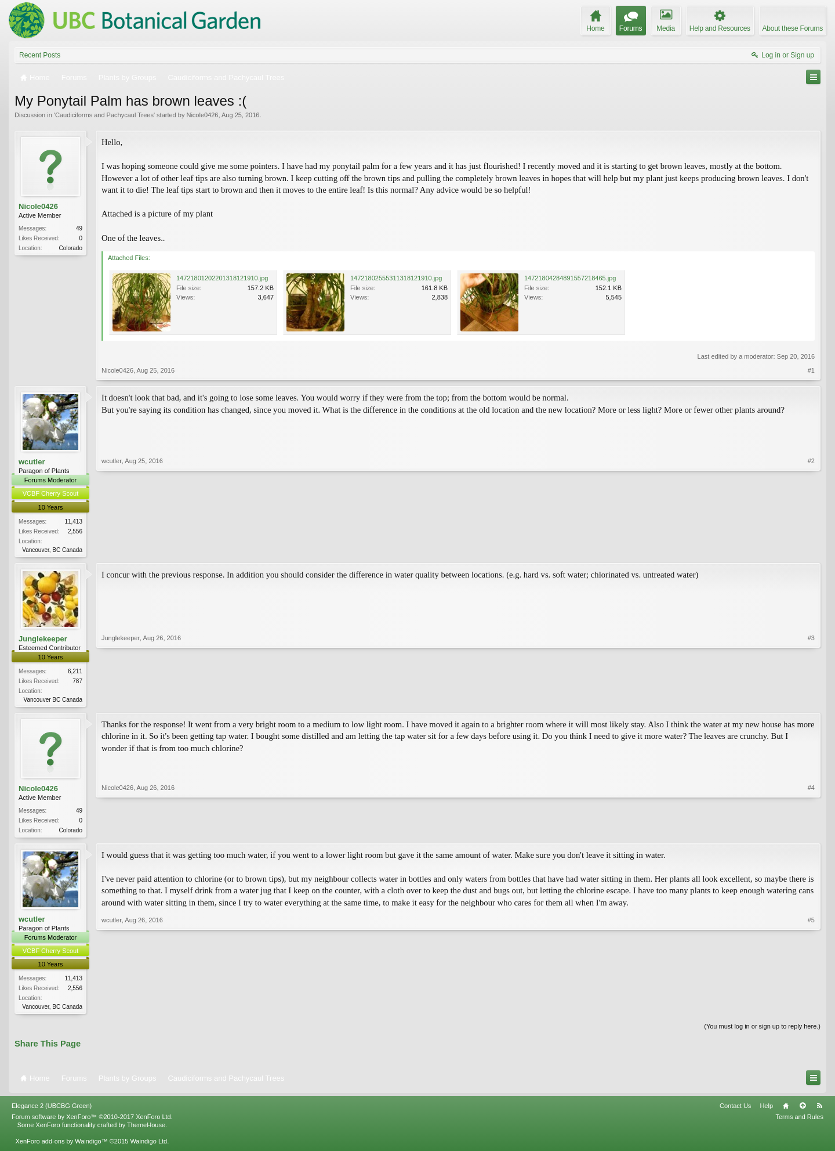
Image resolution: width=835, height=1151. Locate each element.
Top (802, 1110)
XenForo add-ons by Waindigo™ (61, 1145)
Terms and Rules (799, 1120)
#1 (811, 370)
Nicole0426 (202, 114)
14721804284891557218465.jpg (570, 278)
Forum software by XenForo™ (92, 1120)
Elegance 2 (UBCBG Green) (52, 1109)
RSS (819, 1110)
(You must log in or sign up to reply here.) (762, 1030)
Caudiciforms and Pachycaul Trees (104, 114)
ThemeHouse (146, 1128)
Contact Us (735, 1109)
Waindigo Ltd (148, 1145)
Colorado (70, 248)
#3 (811, 698)
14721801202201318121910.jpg (222, 278)
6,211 (75, 672)
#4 (811, 830)
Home (786, 1110)
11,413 (73, 521)
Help (766, 1109)
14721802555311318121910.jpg (396, 278)
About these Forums (793, 28)
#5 (811, 1008)
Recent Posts (39, 55)
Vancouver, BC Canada (52, 550)
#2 (811, 547)
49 (79, 228)
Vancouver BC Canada (52, 701)
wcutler (32, 461)
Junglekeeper (43, 639)
